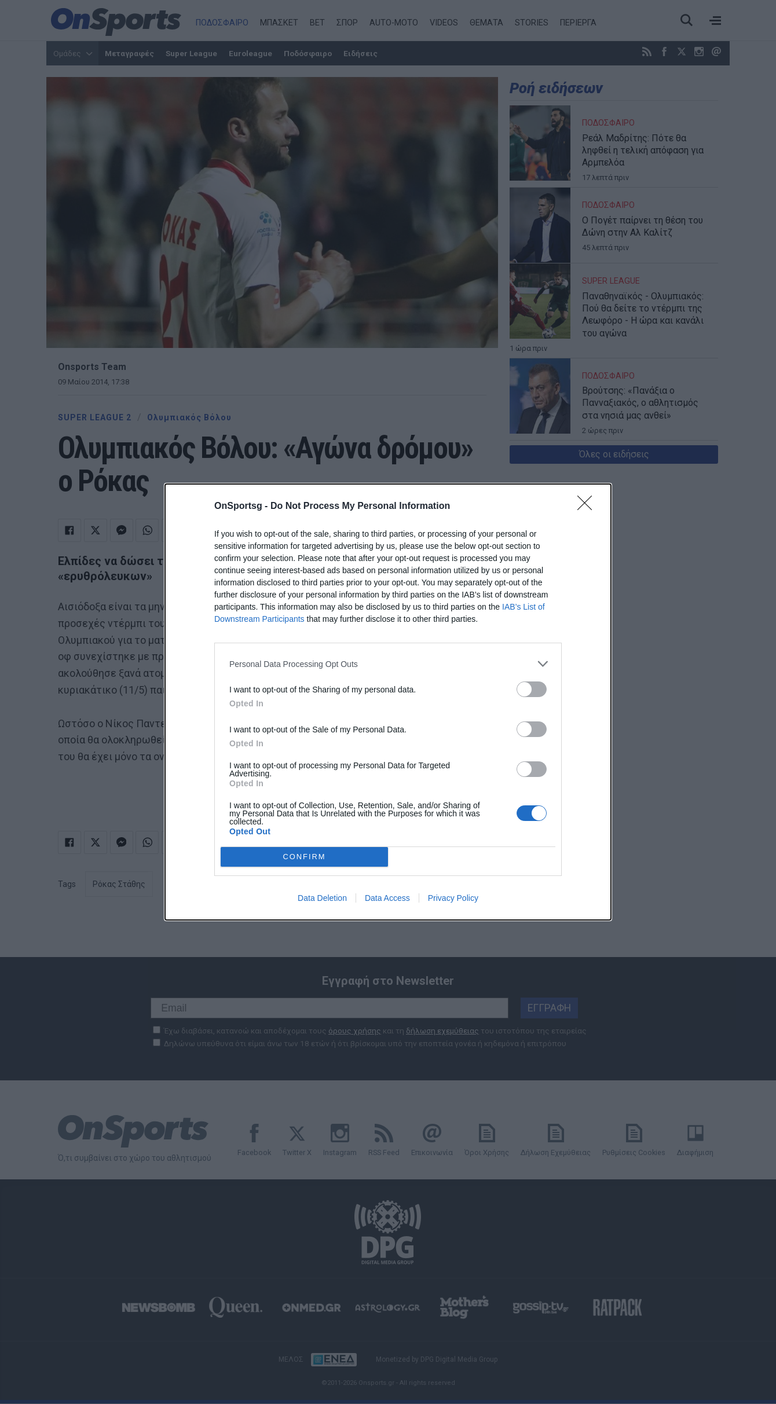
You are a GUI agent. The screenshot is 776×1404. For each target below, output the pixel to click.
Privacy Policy (453, 898)
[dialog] (388, 702)
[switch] (532, 689)
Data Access (387, 898)
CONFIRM (304, 856)
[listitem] (388, 664)
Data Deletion (322, 898)
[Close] (588, 507)
